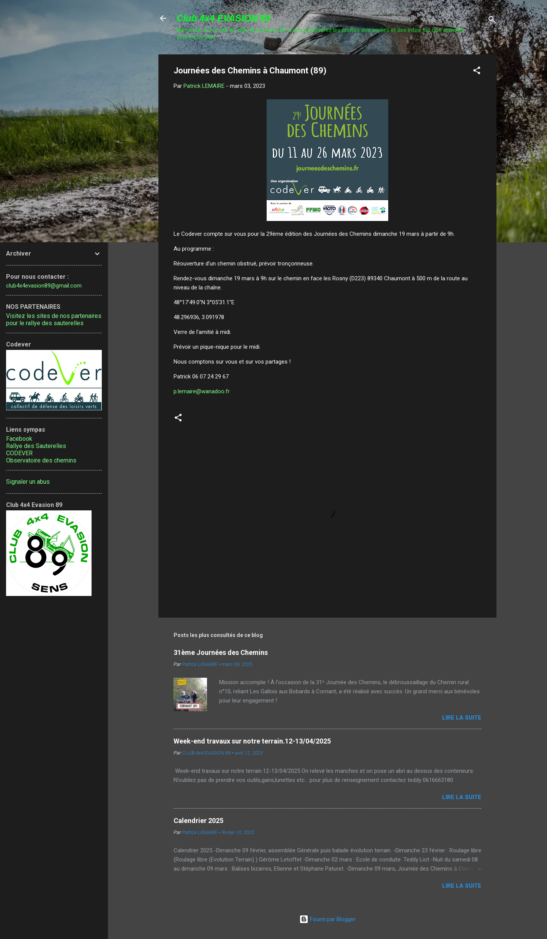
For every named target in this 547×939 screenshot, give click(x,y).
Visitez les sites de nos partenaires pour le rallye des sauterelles (53, 319)
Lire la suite (461, 717)
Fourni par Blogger (327, 919)
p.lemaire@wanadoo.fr (202, 391)
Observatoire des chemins (41, 460)
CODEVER (19, 453)
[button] (476, 72)
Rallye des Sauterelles (36, 446)
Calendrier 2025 (198, 821)
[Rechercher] (491, 20)
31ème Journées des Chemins (221, 652)
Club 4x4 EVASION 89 (223, 18)
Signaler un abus (28, 481)
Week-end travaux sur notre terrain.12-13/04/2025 (252, 741)
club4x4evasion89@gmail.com (44, 285)
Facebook (19, 438)
